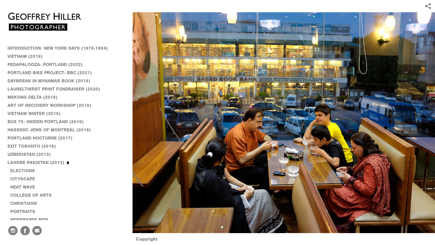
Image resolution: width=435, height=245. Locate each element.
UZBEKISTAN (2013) (29, 154)
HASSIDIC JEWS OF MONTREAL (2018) (49, 129)
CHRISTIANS (23, 203)
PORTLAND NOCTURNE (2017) (39, 138)
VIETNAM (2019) (24, 56)
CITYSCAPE (22, 178)
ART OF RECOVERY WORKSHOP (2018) (49, 105)
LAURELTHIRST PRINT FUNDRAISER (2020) (53, 89)
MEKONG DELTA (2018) (32, 97)
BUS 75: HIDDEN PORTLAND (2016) (45, 121)
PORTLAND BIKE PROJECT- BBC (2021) (49, 72)
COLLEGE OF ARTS (31, 195)
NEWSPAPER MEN (29, 219)
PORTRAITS (22, 211)
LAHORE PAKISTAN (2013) (38, 162)
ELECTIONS (22, 170)
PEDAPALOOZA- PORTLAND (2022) (45, 64)
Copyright (146, 239)
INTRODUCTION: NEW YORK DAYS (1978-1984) (57, 48)
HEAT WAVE (22, 187)
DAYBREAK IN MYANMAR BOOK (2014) (48, 80)
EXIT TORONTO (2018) (31, 146)
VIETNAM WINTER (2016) (37, 113)
